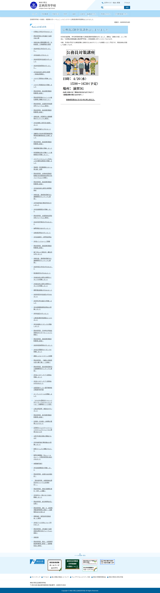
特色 (65, 14)
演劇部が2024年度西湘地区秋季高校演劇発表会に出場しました (43, 135)
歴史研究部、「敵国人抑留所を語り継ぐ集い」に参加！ (43, 361)
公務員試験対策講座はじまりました (43, 319)
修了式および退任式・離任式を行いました (43, 253)
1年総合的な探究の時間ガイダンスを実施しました (43, 285)
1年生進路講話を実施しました (43, 210)
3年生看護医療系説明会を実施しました (43, 308)
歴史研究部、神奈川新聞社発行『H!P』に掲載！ (43, 490)
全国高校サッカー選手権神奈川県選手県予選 (43, 389)
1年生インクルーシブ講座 (42, 241)
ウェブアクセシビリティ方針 (81, 577)
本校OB (36, 537)
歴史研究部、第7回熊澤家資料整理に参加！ (43, 416)
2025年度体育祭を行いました (43, 345)
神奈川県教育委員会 (99, 577)
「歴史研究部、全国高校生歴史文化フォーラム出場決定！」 (43, 482)
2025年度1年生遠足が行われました (43, 295)
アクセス (127, 2)
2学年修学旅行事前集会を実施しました (43, 443)
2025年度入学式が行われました (43, 268)
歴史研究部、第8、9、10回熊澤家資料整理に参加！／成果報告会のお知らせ (43, 510)
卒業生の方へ (106, 14)
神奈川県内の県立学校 (116, 577)
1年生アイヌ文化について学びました (43, 523)
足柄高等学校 (34, 19)
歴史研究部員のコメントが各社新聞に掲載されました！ (43, 98)
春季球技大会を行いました (42, 228)
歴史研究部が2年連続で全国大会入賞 (43, 37)
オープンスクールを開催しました (43, 395)
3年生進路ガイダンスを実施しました (43, 325)
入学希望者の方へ (121, 14)
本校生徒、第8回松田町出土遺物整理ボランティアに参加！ (43, 196)
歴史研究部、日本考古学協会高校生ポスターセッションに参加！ (43, 332)
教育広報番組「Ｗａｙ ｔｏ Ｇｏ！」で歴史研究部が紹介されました (43, 457)
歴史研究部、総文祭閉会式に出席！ (43, 502)
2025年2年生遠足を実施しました (43, 302)
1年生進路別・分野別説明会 (43, 237)
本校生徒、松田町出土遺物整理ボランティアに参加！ (43, 117)
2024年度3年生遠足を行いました (43, 60)
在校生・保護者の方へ (88, 14)
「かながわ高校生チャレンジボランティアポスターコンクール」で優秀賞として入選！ (43, 402)
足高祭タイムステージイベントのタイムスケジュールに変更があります (43, 430)
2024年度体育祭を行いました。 (42, 67)
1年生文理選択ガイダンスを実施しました (43, 351)
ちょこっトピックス (62, 19)
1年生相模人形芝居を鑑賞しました (43, 124)
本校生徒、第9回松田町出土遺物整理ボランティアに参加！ (43, 260)
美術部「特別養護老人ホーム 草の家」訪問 (43, 168)
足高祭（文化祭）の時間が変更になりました (43, 422)
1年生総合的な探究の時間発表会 (43, 189)
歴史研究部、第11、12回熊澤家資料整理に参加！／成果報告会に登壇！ (43, 543)
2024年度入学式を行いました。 (42, 50)
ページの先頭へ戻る (80, 555)
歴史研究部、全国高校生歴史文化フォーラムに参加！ (43, 217)
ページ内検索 (102, 7)
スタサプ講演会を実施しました (43, 79)
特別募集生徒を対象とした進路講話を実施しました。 (43, 153)
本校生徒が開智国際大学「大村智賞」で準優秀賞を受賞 (43, 43)
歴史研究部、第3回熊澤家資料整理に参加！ (43, 143)
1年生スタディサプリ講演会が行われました (43, 382)
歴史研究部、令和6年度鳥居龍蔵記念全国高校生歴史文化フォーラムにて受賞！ (43, 175)
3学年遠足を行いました (41, 313)
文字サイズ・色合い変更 (112, 2)
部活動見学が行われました (42, 273)
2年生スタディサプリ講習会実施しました (43, 376)
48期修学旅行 (38, 463)
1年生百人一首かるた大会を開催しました (43, 496)
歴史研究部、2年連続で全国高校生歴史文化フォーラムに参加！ (43, 531)
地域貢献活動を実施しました (43, 148)
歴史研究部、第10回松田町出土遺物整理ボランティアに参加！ (43, 368)
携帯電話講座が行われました (43, 290)
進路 (74, 14)
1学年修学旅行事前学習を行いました (43, 204)
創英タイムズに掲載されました (43, 450)
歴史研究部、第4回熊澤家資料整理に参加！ (43, 183)
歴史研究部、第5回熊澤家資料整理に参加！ (43, 247)
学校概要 (45, 14)
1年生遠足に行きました (41, 55)
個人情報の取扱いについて (60, 577)
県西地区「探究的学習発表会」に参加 (42, 517)
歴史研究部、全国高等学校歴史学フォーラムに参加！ (43, 105)
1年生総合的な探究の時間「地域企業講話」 (42, 73)
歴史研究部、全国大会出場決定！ (43, 475)
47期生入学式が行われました (43, 31)
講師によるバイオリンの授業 (43, 356)
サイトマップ (36, 577)
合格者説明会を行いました (42, 233)
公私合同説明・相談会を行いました (43, 410)
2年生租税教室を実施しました (43, 469)
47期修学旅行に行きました (42, 129)
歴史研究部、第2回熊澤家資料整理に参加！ (43, 111)
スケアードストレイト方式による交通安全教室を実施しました (43, 161)
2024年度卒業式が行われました (43, 223)
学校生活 (55, 14)
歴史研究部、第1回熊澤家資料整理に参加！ (43, 92)
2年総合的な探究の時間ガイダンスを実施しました (43, 278)
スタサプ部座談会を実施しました (43, 86)
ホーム (34, 14)
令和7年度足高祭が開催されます (43, 437)
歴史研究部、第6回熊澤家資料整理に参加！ (43, 340)
